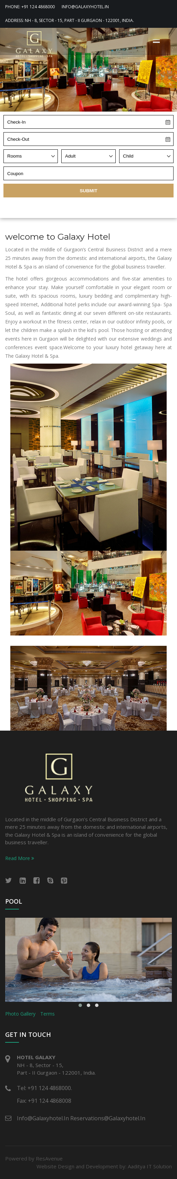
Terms (47, 1013)
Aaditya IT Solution (150, 1166)
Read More (19, 858)
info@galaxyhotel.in (85, 7)
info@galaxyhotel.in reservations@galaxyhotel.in (81, 1118)
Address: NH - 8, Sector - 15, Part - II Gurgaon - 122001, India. (69, 20)
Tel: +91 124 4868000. (44, 1088)
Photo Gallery (20, 1013)
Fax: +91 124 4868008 (44, 1100)
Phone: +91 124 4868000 (30, 7)
